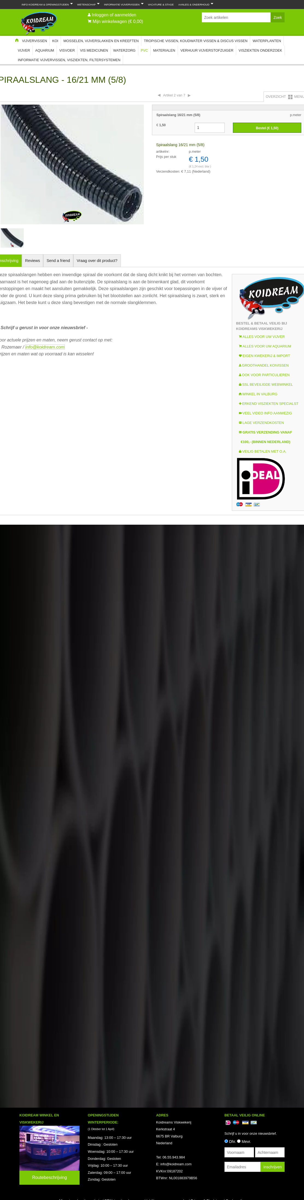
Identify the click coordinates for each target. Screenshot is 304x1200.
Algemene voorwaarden (169, 652)
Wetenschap (87, 4)
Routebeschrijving (49, 628)
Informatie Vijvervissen (123, 4)
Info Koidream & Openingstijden (46, 4)
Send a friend (58, 260)
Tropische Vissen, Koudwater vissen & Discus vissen (195, 41)
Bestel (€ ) (267, 128)
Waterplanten (267, 41)
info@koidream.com (45, 347)
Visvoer (67, 50)
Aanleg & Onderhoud (194, 4)
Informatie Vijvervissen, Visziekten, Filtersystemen (69, 60)
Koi (55, 41)
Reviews (32, 260)
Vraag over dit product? (97, 260)
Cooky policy (236, 652)
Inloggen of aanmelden (114, 15)
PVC (144, 50)
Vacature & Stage (161, 4)
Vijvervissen (34, 41)
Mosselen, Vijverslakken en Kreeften (101, 41)
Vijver (24, 50)
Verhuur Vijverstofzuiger (206, 50)
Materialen (164, 50)
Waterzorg (124, 50)
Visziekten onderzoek (260, 50)
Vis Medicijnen (94, 50)
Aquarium (44, 50)
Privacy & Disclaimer (207, 652)
